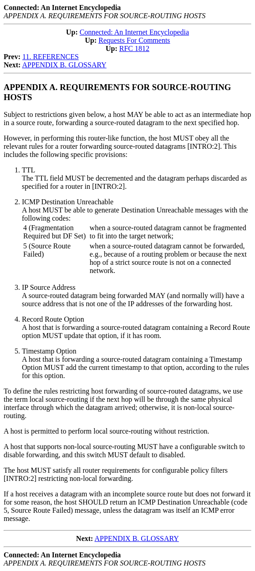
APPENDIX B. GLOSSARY (64, 65)
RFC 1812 (134, 48)
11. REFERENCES (50, 57)
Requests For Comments (134, 40)
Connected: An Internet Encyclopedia (134, 32)
